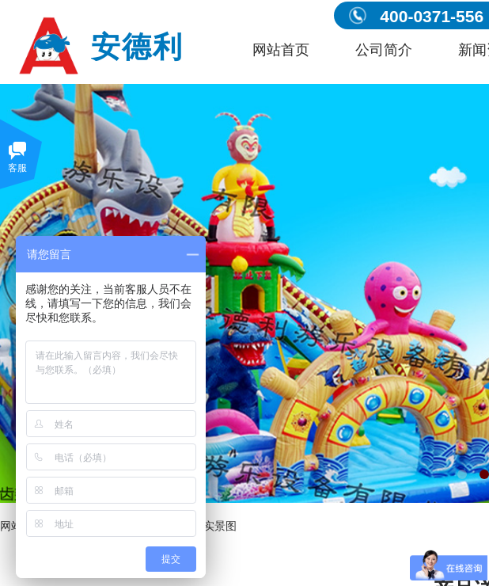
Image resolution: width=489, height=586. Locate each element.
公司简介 (383, 50)
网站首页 (280, 50)
